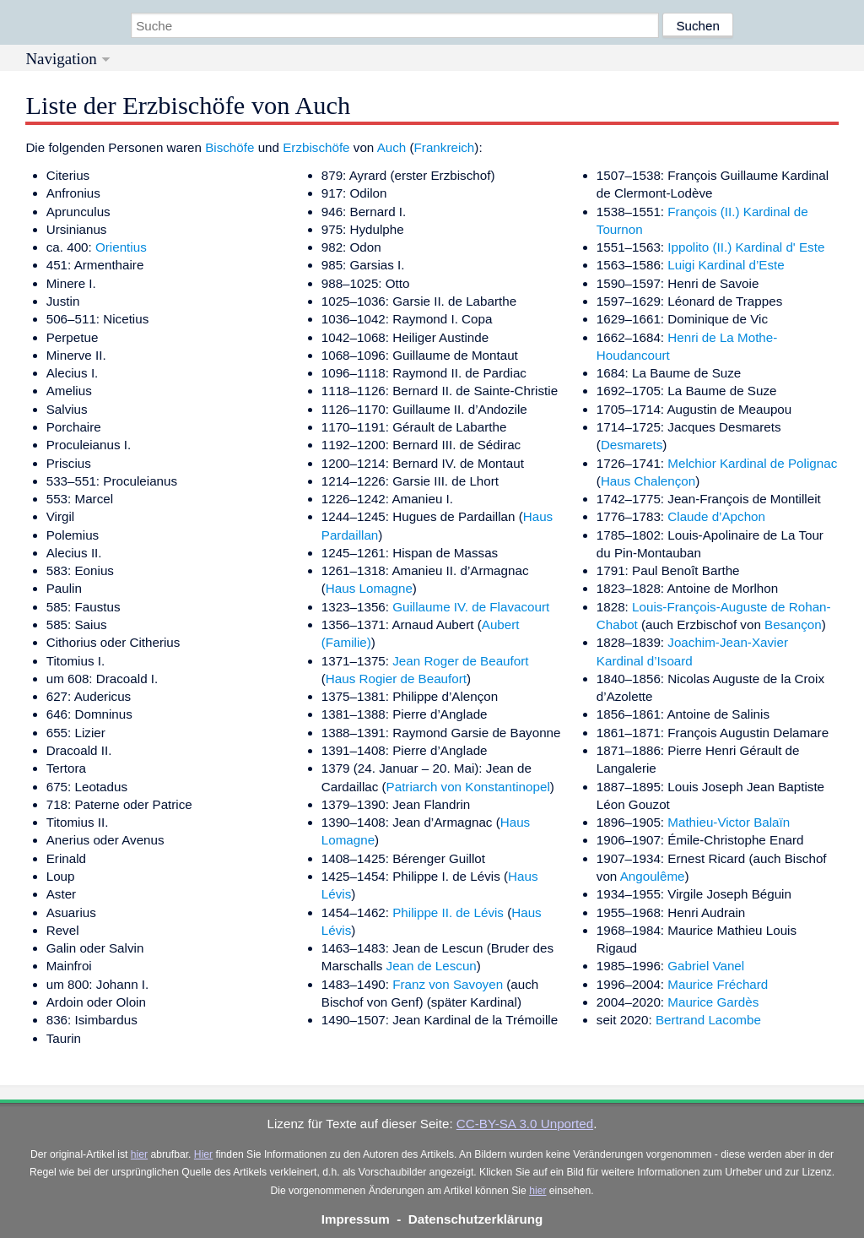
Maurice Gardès (713, 1002)
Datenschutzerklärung (475, 1219)
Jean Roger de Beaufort (460, 661)
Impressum (355, 1219)
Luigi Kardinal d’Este (725, 265)
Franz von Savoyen (447, 984)
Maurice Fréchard (717, 984)
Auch (392, 147)
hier (139, 1154)
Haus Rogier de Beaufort (396, 678)
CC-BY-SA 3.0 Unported (524, 1123)
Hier (203, 1154)
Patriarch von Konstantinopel (468, 786)
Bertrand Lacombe (708, 1020)
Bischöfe (229, 147)
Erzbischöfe (316, 147)
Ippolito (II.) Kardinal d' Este (745, 247)
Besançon (793, 624)
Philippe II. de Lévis (448, 912)
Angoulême (652, 876)
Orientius (121, 247)
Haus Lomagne (369, 588)
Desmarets (631, 444)
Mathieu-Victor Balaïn (728, 822)
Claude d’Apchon (716, 516)
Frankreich (444, 147)
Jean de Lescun (431, 965)
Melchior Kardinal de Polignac (752, 463)
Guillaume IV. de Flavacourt (470, 607)
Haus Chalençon (648, 481)
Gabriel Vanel (705, 965)
